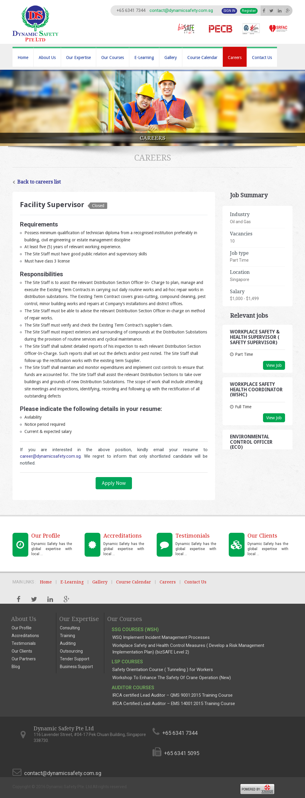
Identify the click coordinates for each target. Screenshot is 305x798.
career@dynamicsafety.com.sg (50, 456)
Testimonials (24, 643)
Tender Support (74, 658)
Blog (16, 666)
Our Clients (22, 651)
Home (23, 57)
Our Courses (112, 57)
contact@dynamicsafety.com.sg (181, 10)
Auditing (68, 643)
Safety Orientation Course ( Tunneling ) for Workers (162, 669)
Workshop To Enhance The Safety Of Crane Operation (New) (171, 677)
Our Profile (22, 627)
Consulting (70, 627)
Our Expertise (78, 57)
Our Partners (24, 658)
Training (67, 635)
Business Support (76, 666)
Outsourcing (71, 651)
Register (249, 11)
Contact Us (262, 57)
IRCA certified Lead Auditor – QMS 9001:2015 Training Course (172, 695)
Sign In (229, 11)
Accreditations (25, 635)
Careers (235, 57)
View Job (274, 365)
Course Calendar (202, 57)
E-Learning (144, 57)
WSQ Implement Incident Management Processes (161, 637)
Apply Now (114, 483)
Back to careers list (37, 182)
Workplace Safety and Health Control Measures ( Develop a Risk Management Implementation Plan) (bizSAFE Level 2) (188, 648)
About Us (47, 57)
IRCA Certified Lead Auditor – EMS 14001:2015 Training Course (173, 703)
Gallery (170, 57)
